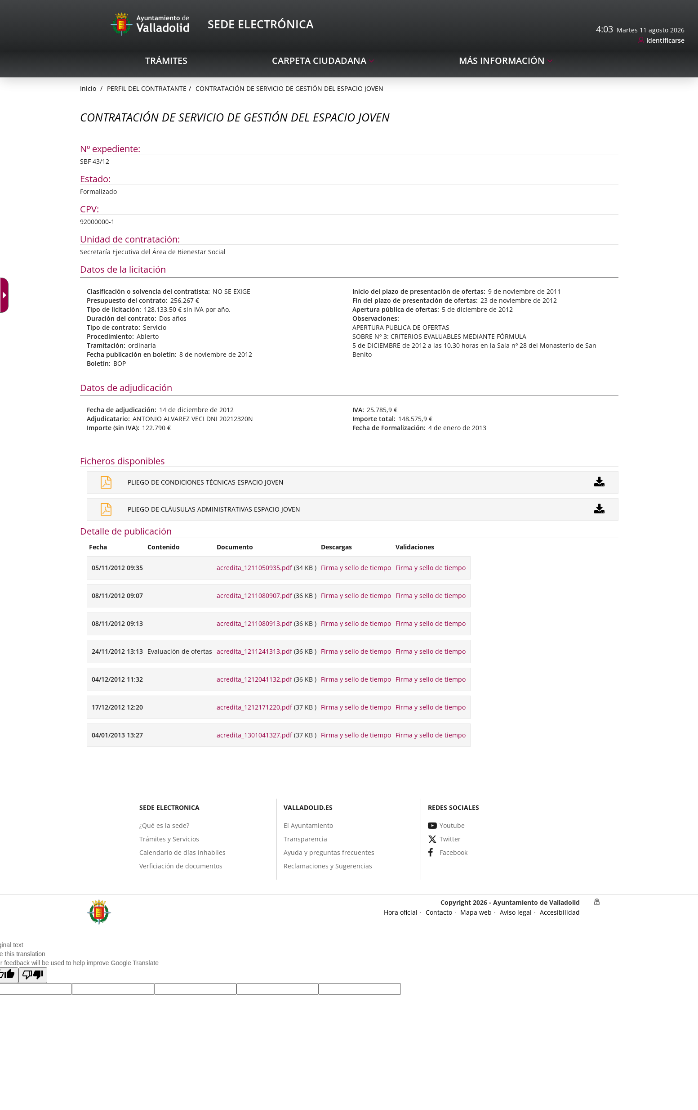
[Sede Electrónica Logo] (151, 23)
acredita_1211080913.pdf (254, 623)
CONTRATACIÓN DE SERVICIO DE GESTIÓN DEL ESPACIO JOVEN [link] (289, 88)
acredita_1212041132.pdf (254, 679)
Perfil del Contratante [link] (147, 88)
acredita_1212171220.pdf (254, 707)
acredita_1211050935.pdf (254, 567)
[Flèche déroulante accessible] (6, 295)
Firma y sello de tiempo (356, 567)
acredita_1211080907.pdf (254, 595)
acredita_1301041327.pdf (254, 735)
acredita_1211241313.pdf (254, 651)
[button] (32, 975)
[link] (661, 40)
